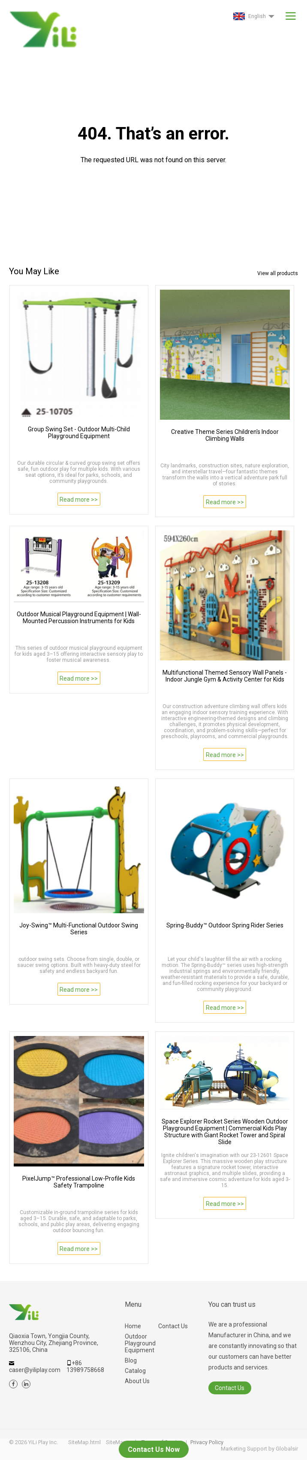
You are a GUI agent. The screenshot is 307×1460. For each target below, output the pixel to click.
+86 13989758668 (85, 1366)
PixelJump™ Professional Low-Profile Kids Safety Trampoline (78, 1182)
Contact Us (173, 1326)
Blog (131, 1360)
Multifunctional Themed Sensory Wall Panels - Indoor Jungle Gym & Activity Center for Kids (225, 676)
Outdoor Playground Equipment (140, 1343)
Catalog (135, 1370)
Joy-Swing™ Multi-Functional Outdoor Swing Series (78, 929)
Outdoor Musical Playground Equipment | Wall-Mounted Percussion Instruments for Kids (79, 617)
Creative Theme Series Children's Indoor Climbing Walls (225, 435)
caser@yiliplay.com (34, 1369)
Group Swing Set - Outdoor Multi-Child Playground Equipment (79, 432)
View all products (277, 273)
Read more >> (79, 499)
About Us (137, 1381)
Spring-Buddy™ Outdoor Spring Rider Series (224, 925)
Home (133, 1326)
